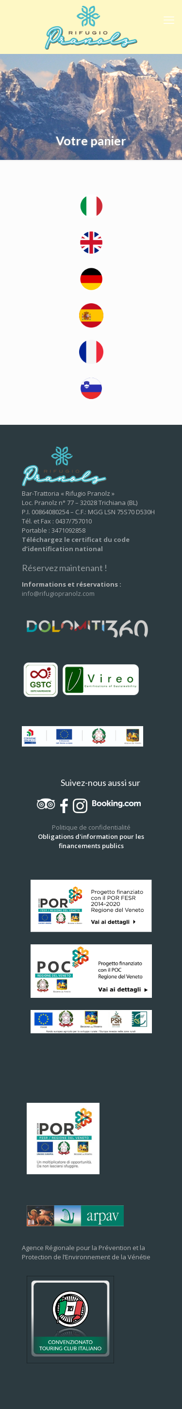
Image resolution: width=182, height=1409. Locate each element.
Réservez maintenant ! (64, 567)
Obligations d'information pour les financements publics (91, 841)
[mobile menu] (169, 19)
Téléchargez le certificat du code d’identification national (76, 544)
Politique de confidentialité (91, 827)
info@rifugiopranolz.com (58, 593)
